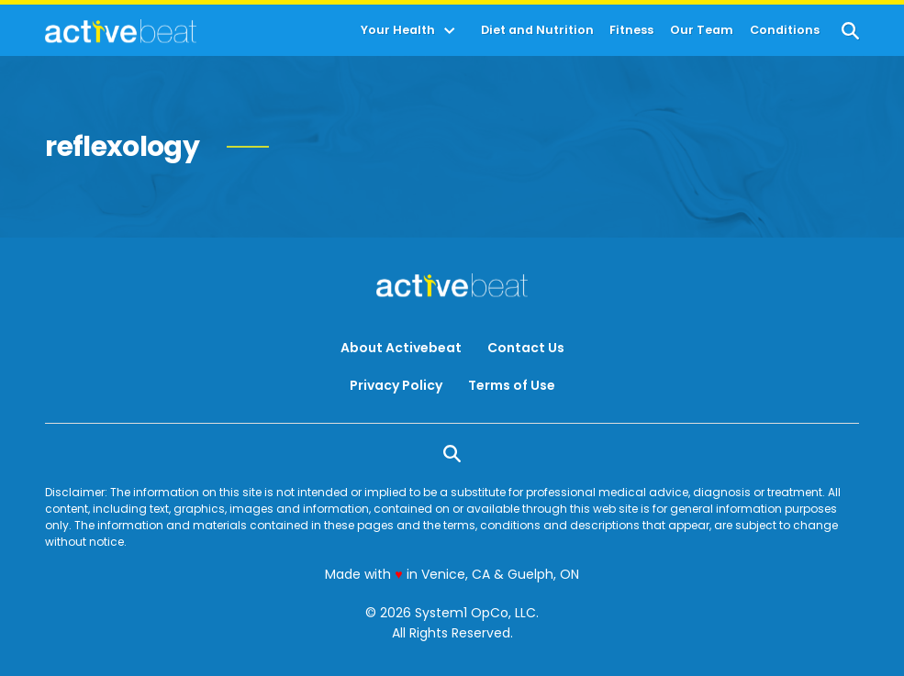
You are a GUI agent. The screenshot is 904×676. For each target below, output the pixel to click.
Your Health (398, 31)
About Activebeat (401, 347)
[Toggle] (449, 31)
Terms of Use (511, 385)
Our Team (701, 31)
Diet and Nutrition (537, 31)
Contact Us (525, 347)
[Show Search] (850, 30)
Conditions (785, 31)
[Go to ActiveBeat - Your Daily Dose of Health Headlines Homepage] (120, 31)
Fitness (631, 31)
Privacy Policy (396, 385)
